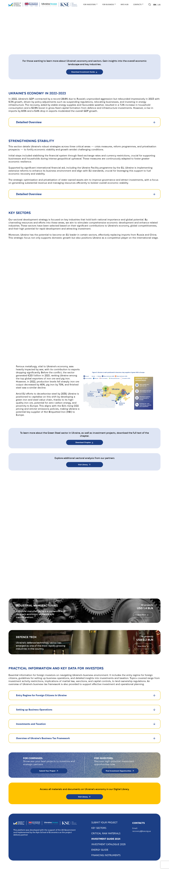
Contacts (137, 4)
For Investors (89, 4)
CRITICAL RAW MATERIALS (105, 833)
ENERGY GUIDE (99, 849)
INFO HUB (124, 4)
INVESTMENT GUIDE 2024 (105, 839)
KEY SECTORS (98, 828)
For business (108, 4)
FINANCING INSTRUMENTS (105, 855)
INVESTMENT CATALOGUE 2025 (108, 844)
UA (159, 5)
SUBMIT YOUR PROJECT (104, 822)
